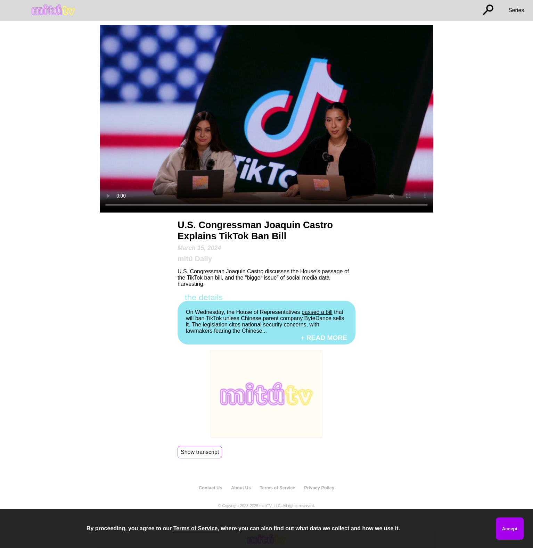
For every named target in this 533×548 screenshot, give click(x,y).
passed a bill (317, 312)
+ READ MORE (324, 337)
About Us (241, 487)
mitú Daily (195, 259)
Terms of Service (277, 487)
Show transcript (200, 452)
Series (516, 10)
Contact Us (210, 487)
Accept (509, 528)
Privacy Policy (319, 487)
